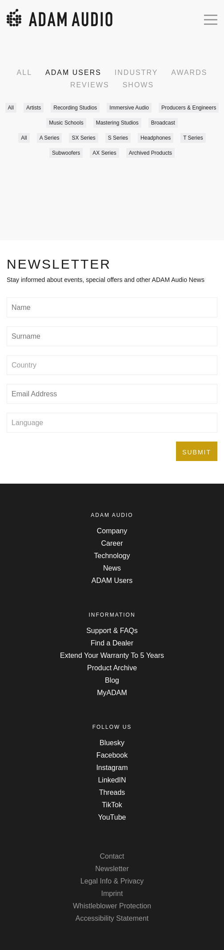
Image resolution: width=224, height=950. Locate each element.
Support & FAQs (112, 630)
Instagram (112, 767)
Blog (112, 680)
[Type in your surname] (112, 336)
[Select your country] (112, 365)
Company (112, 531)
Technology (112, 555)
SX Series (83, 138)
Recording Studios (75, 108)
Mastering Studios (117, 123)
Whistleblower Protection (112, 906)
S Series (118, 138)
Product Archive (112, 668)
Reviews (89, 85)
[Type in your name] (112, 307)
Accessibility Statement (112, 918)
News (112, 568)
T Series (193, 138)
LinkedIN (112, 780)
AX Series (104, 153)
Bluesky (112, 743)
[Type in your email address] (112, 394)
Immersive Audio (129, 108)
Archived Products (150, 153)
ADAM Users (73, 72)
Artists (33, 108)
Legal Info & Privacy (112, 881)
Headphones (155, 138)
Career (112, 543)
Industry (136, 72)
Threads (112, 792)
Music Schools (66, 123)
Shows (138, 85)
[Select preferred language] (112, 423)
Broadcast (163, 123)
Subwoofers (66, 153)
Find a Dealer (112, 643)
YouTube (112, 817)
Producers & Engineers (188, 108)
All (24, 72)
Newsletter (112, 868)
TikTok (112, 805)
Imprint (112, 893)
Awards (189, 72)
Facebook (112, 755)
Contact (112, 856)
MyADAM (112, 692)
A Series (50, 138)
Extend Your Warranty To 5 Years (112, 655)
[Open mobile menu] (210, 18)
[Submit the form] (196, 451)
